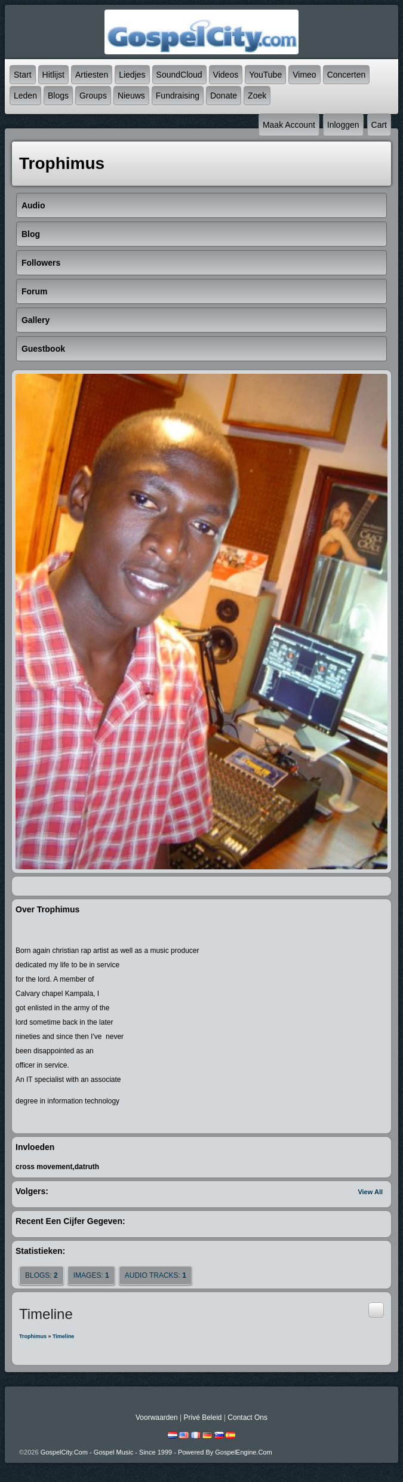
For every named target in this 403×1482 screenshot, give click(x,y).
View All (370, 1191)
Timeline (63, 1336)
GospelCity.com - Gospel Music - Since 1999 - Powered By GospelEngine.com (156, 1452)
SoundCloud (179, 74)
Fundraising (177, 95)
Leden (25, 95)
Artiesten (91, 74)
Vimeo (304, 74)
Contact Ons (247, 1417)
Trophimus (33, 1336)
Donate (223, 95)
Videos (226, 74)
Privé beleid (202, 1417)
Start (23, 74)
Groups (93, 95)
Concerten (346, 74)
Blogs (58, 95)
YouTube (265, 74)
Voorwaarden (157, 1417)
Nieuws (131, 95)
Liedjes (132, 74)
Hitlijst (53, 74)
